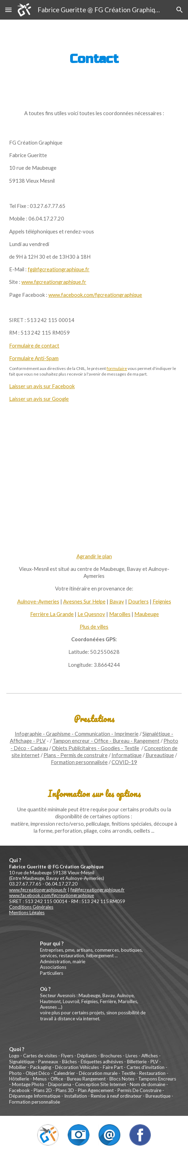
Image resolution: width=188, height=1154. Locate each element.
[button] (8, 9)
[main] (94, 59)
